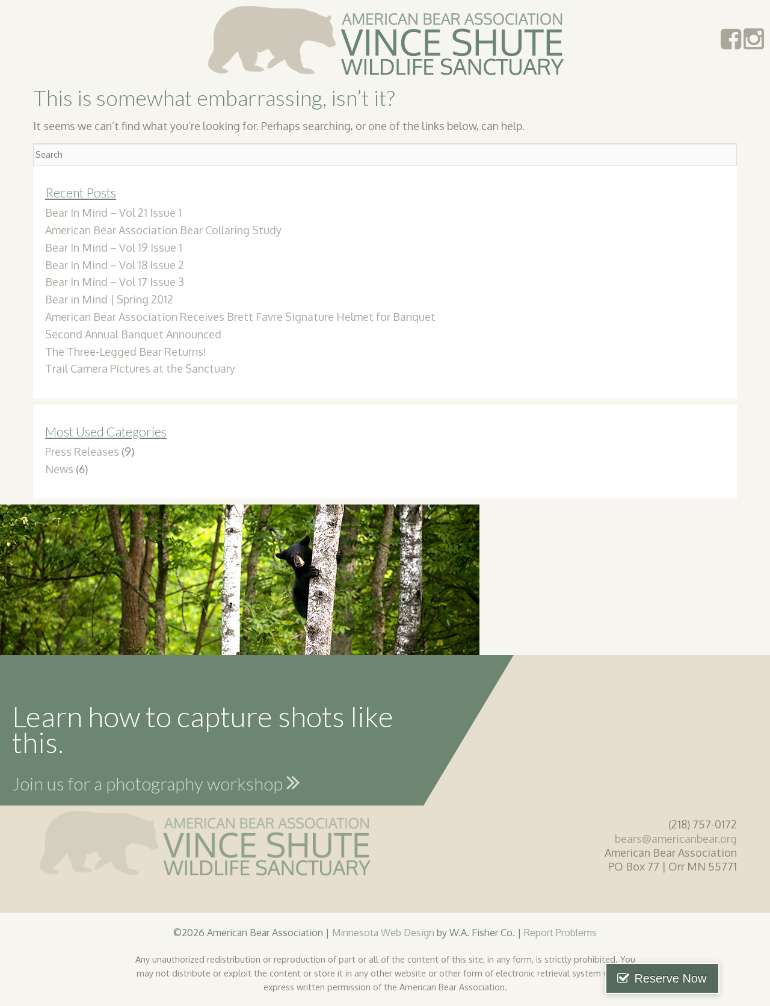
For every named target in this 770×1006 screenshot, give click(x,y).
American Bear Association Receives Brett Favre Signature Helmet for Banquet (240, 316)
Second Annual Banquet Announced (133, 334)
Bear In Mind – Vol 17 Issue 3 (114, 281)
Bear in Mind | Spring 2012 (109, 299)
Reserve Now (709, 978)
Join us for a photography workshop (156, 782)
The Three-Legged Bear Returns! (125, 351)
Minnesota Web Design (383, 932)
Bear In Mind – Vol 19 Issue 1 (113, 247)
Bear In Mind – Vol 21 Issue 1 (113, 212)
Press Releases (82, 451)
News (59, 469)
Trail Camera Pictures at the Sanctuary (140, 368)
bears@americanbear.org (676, 838)
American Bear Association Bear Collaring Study (163, 230)
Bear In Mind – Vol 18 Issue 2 (114, 265)
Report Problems (560, 932)
